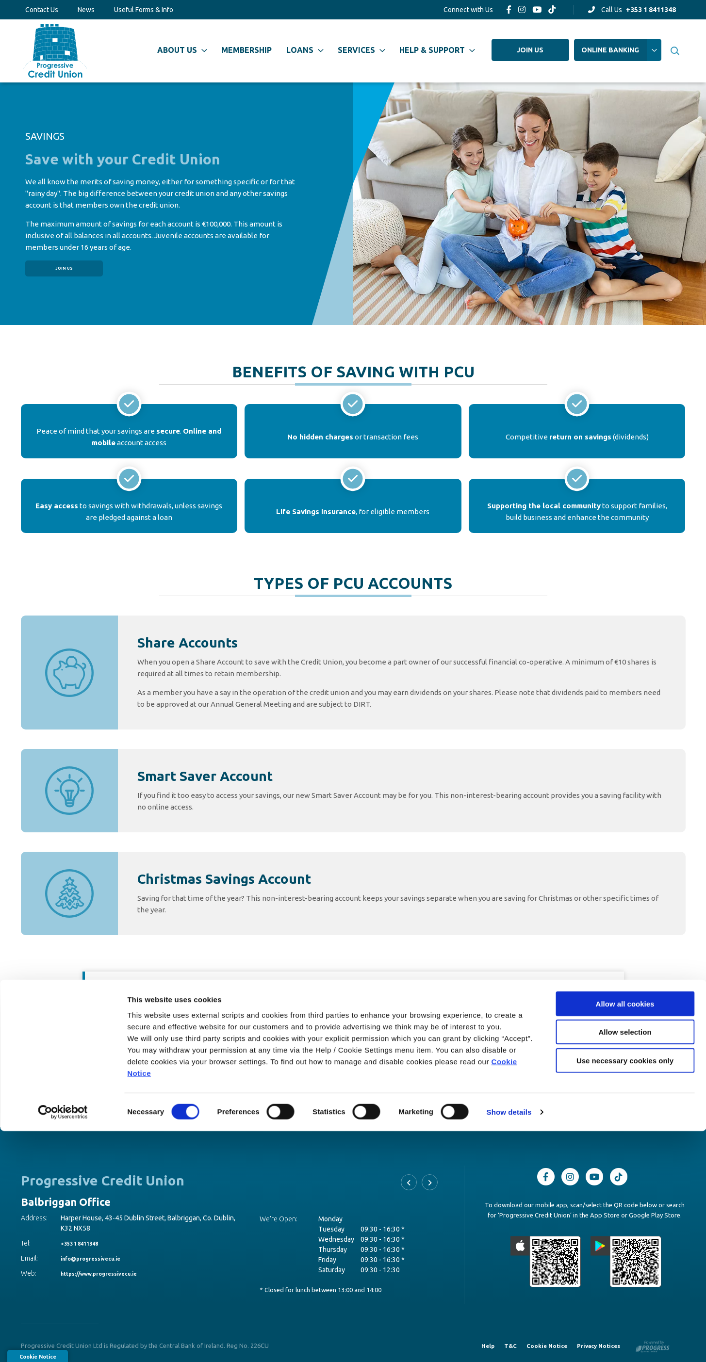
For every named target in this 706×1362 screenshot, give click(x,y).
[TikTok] (552, 9)
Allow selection (624, 1263)
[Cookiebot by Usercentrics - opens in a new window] (62, 1343)
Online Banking (610, 50)
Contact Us (41, 10)
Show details (509, 1343)
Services (356, 50)
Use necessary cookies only (624, 1291)
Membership (246, 50)
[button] (675, 50)
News (86, 10)
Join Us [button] (64, 268)
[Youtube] (537, 9)
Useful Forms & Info (143, 10)
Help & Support (432, 50)
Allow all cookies (625, 1234)
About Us (177, 50)
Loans (299, 50)
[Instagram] (521, 9)
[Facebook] (508, 9)
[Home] (53, 51)
